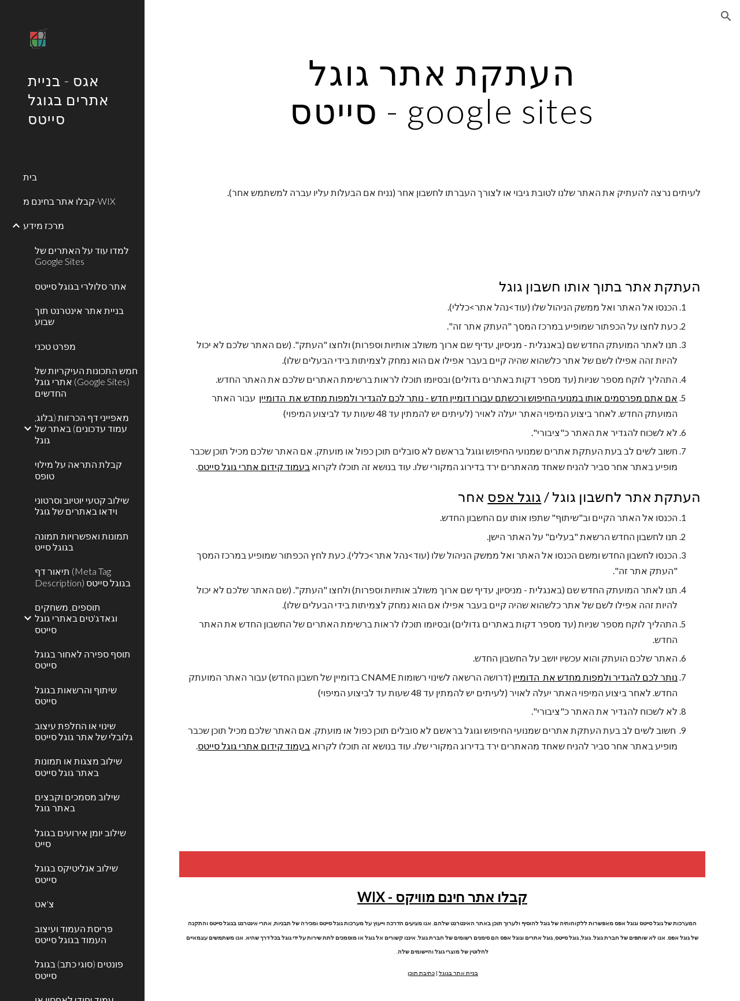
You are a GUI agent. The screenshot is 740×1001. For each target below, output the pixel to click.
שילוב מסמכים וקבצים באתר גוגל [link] (77, 802)
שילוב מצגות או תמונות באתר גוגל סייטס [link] (78, 766)
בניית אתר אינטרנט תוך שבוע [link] (79, 316)
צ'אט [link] (44, 903)
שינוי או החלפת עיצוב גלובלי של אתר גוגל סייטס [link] (84, 731)
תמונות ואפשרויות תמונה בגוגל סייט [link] (82, 541)
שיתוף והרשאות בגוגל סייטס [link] (76, 695)
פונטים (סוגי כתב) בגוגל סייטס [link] (79, 969)
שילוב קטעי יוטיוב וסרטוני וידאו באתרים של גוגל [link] (82, 505)
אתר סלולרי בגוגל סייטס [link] (81, 285)
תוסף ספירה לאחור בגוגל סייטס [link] (83, 659)
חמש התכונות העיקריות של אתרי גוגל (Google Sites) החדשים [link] (86, 381)
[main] (442, 91)
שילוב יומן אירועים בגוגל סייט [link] (80, 838)
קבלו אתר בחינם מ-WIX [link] (69, 200)
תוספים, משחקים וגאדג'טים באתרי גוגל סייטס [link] (76, 618)
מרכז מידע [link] (43, 225)
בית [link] (30, 176)
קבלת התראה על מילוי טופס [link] (78, 470)
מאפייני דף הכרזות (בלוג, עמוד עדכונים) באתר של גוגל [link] (82, 428)
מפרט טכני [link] (55, 346)
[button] (726, 16)
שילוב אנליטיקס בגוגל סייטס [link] (76, 873)
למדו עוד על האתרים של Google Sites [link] (82, 256)
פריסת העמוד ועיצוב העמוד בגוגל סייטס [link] (74, 934)
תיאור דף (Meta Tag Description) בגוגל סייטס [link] (83, 577)
